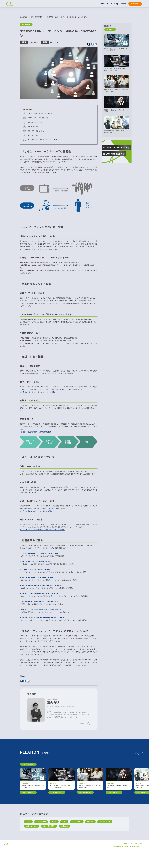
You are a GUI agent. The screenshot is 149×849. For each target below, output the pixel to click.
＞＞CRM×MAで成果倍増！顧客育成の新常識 (35, 432)
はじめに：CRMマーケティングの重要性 (40, 113)
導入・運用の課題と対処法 (36, 131)
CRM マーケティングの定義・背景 (38, 118)
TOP (94, 3)
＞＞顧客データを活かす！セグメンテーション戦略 (37, 392)
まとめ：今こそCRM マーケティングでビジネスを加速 (44, 140)
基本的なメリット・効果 (35, 122)
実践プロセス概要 (33, 127)
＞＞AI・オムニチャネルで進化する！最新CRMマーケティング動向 (42, 530)
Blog (116, 3)
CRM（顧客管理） (26, 24)
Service (102, 3)
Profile (83, 724)
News (109, 3)
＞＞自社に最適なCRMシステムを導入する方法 (36, 511)
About (123, 3)
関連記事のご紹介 (33, 135)
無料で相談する (135, 4)
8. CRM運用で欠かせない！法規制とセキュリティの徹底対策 (40, 609)
